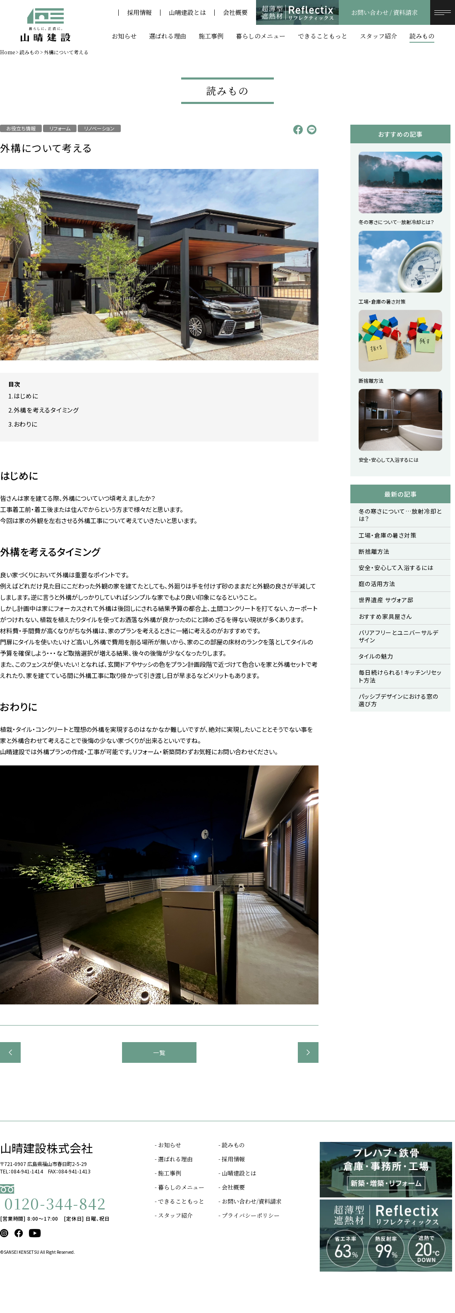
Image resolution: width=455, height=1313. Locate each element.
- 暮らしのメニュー (179, 1187)
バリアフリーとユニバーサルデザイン (398, 636)
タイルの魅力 (376, 656)
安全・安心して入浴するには (396, 567)
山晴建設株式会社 (46, 1147)
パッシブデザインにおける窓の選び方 (398, 700)
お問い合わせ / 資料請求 (384, 12)
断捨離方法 (374, 551)
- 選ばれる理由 (174, 1159)
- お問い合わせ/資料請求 (250, 1201)
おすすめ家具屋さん (385, 616)
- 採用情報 (231, 1159)
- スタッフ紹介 (174, 1215)
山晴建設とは (187, 13)
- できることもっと (179, 1201)
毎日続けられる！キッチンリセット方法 (400, 676)
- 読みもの (231, 1145)
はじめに (26, 395)
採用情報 (139, 13)
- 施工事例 (168, 1173)
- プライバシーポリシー (249, 1215)
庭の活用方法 (377, 583)
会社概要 (235, 13)
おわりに (26, 424)
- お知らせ (168, 1145)
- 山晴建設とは (237, 1173)
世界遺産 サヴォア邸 (386, 600)
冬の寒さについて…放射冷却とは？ (400, 515)
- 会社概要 (231, 1187)
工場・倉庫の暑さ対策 (388, 535)
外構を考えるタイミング (46, 409)
